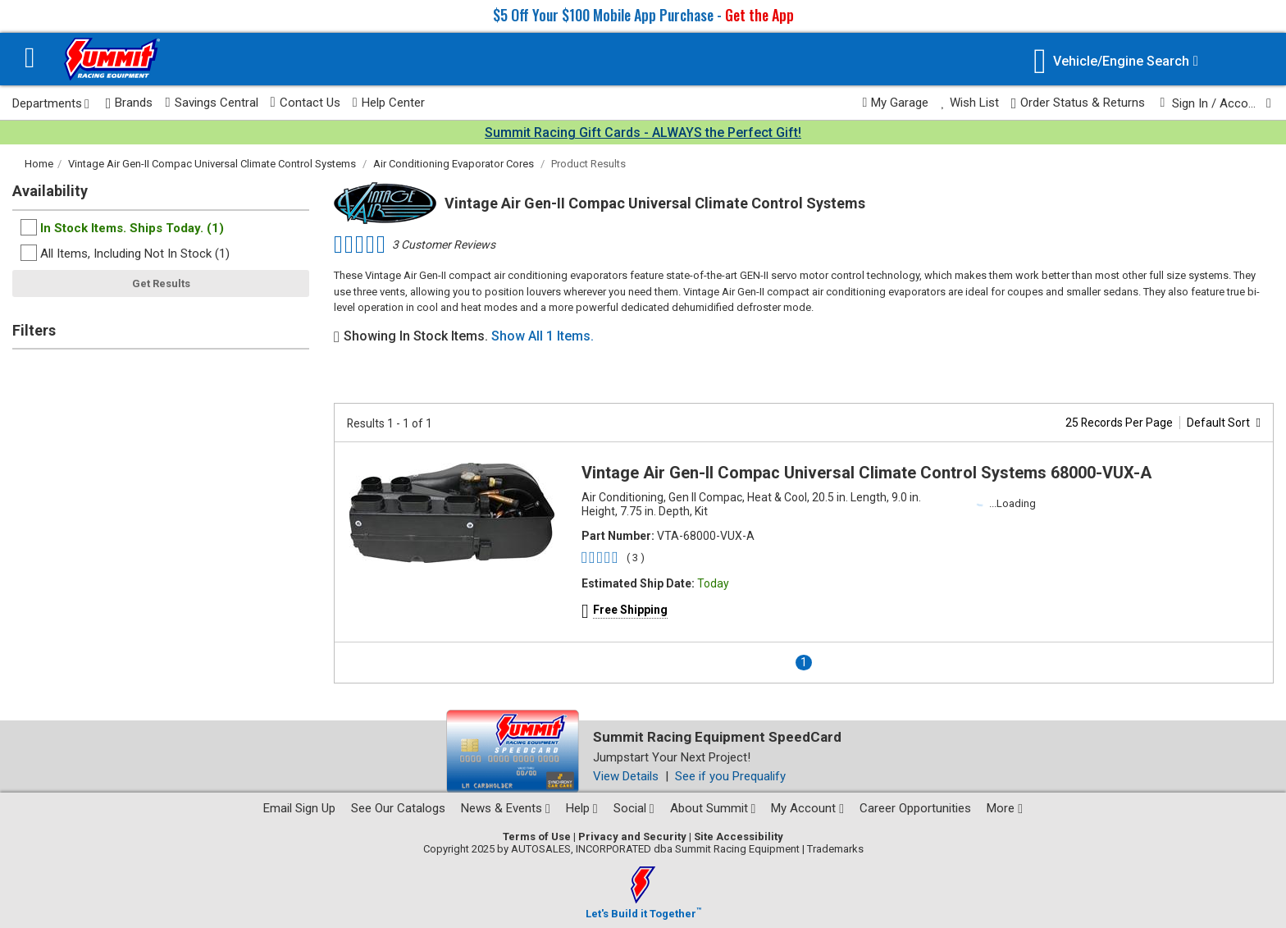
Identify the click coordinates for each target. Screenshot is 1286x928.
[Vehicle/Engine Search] (1115, 61)
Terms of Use (537, 836)
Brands (129, 103)
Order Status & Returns (1078, 103)
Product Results (588, 164)
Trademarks (835, 849)
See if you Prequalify (730, 776)
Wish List (969, 102)
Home (39, 164)
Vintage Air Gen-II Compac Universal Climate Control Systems (212, 164)
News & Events (505, 808)
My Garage (896, 102)
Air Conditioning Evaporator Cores (453, 164)
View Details (626, 776)
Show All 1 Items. (542, 336)
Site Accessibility (738, 836)
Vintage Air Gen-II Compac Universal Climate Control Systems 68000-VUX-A (866, 472)
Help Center (389, 102)
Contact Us (305, 102)
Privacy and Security (632, 836)
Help (582, 808)
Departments (50, 103)
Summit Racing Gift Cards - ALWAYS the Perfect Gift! (643, 132)
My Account (807, 808)
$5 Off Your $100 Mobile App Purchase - (643, 14)
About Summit (713, 808)
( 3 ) (636, 557)
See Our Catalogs (398, 808)
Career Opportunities (915, 808)
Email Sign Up (299, 808)
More (1005, 808)
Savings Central (211, 102)
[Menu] (30, 59)
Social (633, 808)
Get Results (161, 283)
